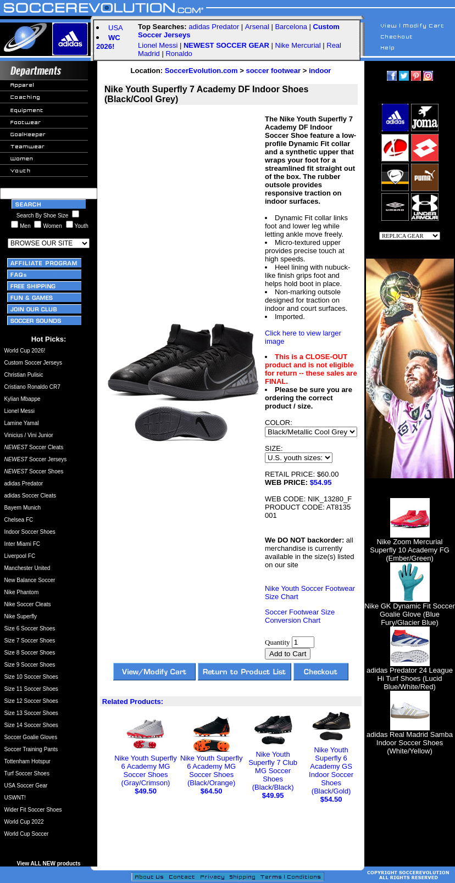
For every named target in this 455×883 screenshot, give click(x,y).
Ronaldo (178, 53)
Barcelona (291, 27)
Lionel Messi (157, 45)
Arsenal (257, 27)
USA (115, 28)
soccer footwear (273, 70)
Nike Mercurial (298, 45)
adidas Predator (213, 27)
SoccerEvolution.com (201, 70)
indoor (320, 70)
